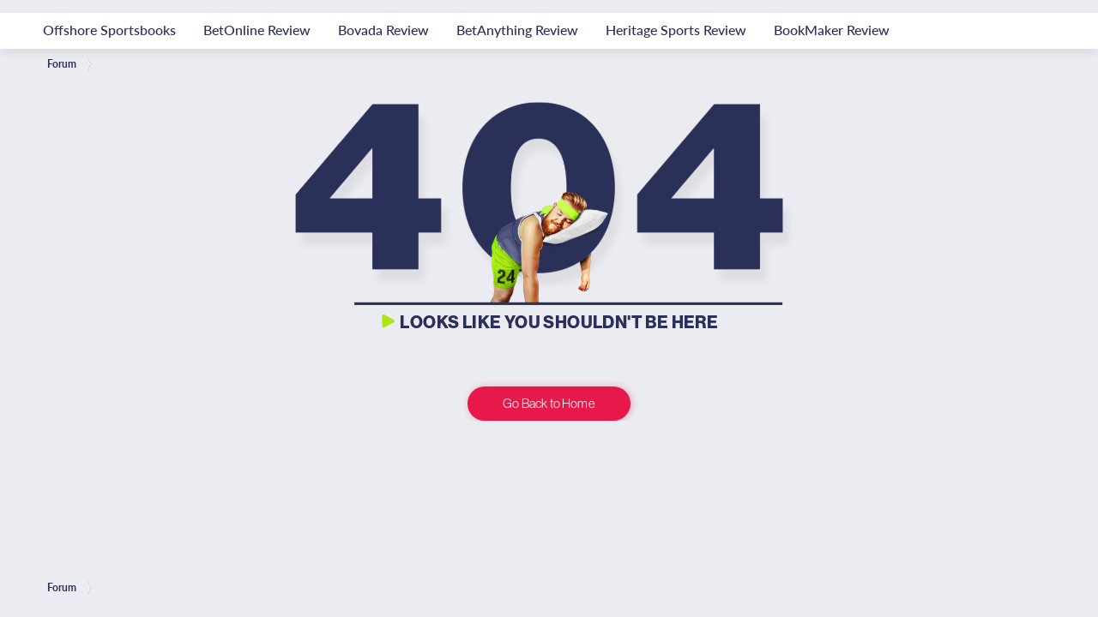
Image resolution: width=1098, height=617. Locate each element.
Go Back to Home (548, 403)
